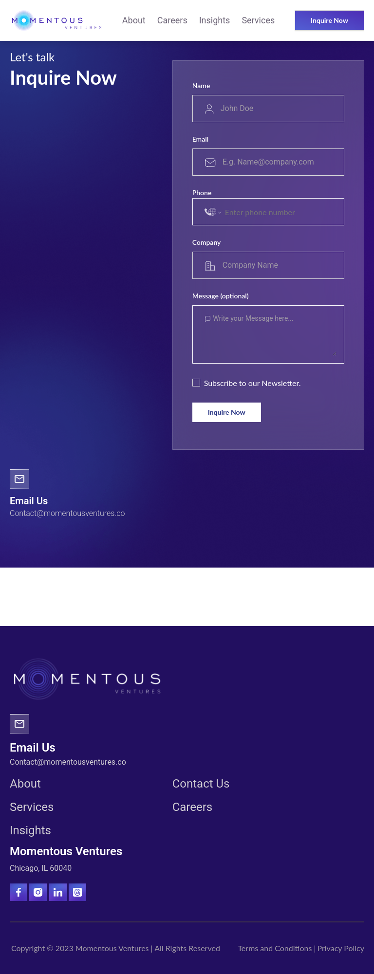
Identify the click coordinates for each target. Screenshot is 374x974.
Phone (202, 192)
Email (200, 139)
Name (201, 85)
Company (206, 242)
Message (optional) (220, 296)
